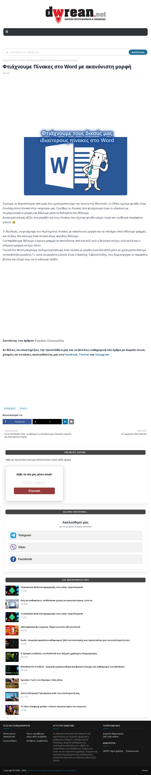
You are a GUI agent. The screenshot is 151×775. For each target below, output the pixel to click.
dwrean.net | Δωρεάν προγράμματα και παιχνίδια (52, 770)
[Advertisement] (75, 103)
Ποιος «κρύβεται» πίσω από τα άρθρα (36, 735)
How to (21, 60)
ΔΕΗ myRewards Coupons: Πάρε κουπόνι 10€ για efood (50, 626)
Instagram (102, 354)
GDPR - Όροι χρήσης (113, 750)
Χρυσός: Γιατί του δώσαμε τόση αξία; (42, 679)
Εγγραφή (34, 490)
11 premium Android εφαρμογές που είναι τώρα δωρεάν (52, 613)
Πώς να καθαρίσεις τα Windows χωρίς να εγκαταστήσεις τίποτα (56, 600)
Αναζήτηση (138, 52)
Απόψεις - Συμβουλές (37, 740)
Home (145, 770)
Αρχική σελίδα (9, 60)
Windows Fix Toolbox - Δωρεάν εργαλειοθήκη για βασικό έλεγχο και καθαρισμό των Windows (73, 666)
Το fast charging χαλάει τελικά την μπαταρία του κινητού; (54, 706)
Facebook (71, 354)
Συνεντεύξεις (10, 740)
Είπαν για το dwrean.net (9, 735)
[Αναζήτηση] (69, 52)
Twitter (84, 354)
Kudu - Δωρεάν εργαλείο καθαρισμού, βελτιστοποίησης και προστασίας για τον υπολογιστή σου (75, 640)
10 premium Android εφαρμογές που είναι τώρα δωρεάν (52, 587)
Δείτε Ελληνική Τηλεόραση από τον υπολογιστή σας (50, 693)
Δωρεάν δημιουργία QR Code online (113, 735)
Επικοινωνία (132, 750)
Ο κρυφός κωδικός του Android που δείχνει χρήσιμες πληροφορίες (59, 653)
